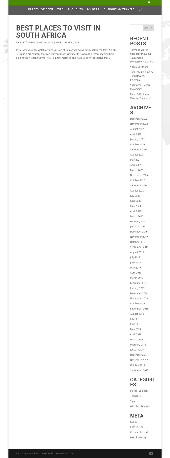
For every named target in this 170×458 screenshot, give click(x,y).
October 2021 (137, 144)
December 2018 (139, 293)
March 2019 (136, 277)
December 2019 (139, 231)
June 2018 (135, 324)
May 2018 (135, 329)
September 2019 (139, 246)
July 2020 (135, 195)
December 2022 (139, 118)
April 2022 (135, 134)
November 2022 (139, 123)
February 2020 (138, 221)
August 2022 (137, 128)
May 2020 (135, 206)
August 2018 (137, 313)
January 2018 (137, 349)
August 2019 (137, 252)
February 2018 (138, 344)
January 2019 (137, 288)
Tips (60, 9)
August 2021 (137, 154)
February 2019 (138, 282)
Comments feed (139, 432)
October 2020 (137, 180)
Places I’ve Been (40, 9)
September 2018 (139, 308)
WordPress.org (138, 437)
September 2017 (139, 370)
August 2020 (137, 190)
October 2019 (137, 242)
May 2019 (135, 267)
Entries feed (137, 426)
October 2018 (137, 303)
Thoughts (75, 9)
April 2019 (135, 272)
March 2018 (136, 339)
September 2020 (139, 185)
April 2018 (135, 334)
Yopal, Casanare (139, 66)
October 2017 (137, 365)
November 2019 (139, 236)
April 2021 (135, 164)
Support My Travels (119, 9)
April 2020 (135, 211)
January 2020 (137, 226)
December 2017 (139, 354)
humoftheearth (27, 42)
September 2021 (139, 149)
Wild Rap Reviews (140, 406)
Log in (133, 422)
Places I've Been (64, 42)
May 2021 (135, 159)
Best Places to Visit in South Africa (58, 31)
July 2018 (135, 318)
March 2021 (136, 170)
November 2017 (139, 360)
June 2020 (135, 200)
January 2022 (137, 139)
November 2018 (139, 298)
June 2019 (135, 262)
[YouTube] (149, 3)
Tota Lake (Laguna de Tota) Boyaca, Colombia (142, 76)
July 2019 (135, 257)
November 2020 (139, 175)
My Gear (93, 9)
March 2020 (136, 216)
